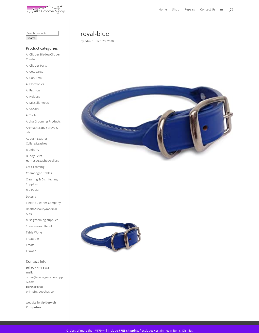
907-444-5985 (40, 267)
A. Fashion (33, 90)
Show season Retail (39, 226)
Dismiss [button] (187, 330)
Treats (30, 245)
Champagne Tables (39, 173)
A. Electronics (35, 84)
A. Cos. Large (34, 71)
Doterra (31, 196)
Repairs (190, 9)
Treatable (32, 239)
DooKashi (32, 190)
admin (89, 41)
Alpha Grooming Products (43, 121)
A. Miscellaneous (37, 103)
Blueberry (32, 150)
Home (163, 9)
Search (32, 38)
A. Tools (31, 115)
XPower (31, 251)
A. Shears (32, 109)
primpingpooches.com (41, 291)
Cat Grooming (35, 167)
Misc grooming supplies (42, 220)
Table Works (34, 232)
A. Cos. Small (34, 78)
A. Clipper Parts (36, 65)
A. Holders (33, 96)
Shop (175, 9)
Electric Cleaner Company (43, 203)
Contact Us (207, 9)
